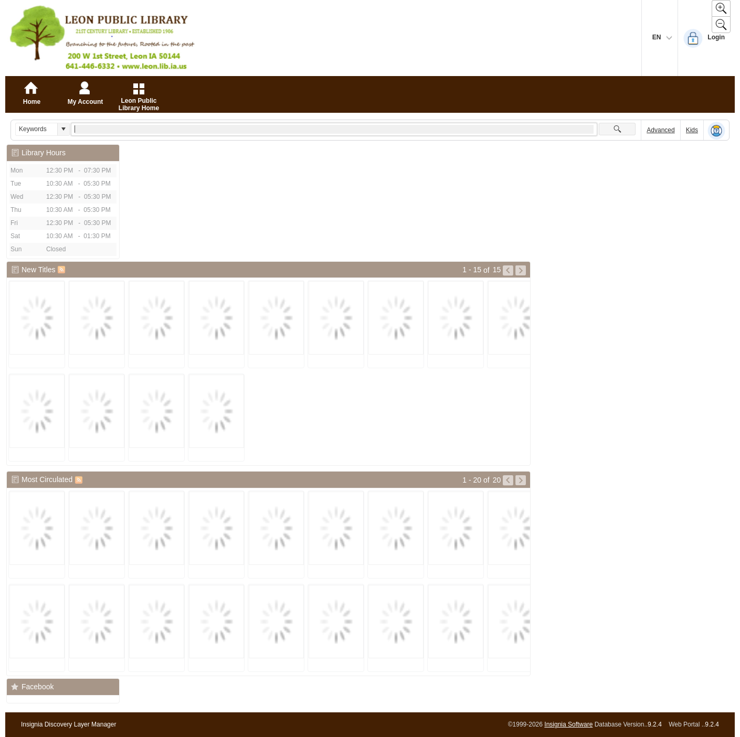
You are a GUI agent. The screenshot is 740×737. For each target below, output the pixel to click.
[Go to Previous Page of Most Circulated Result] (508, 480)
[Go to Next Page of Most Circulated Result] (520, 480)
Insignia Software (568, 724)
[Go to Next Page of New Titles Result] (520, 270)
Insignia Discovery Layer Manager (68, 724)
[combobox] (36, 129)
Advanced (660, 130)
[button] (63, 129)
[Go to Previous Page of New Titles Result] (508, 270)
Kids (692, 130)
